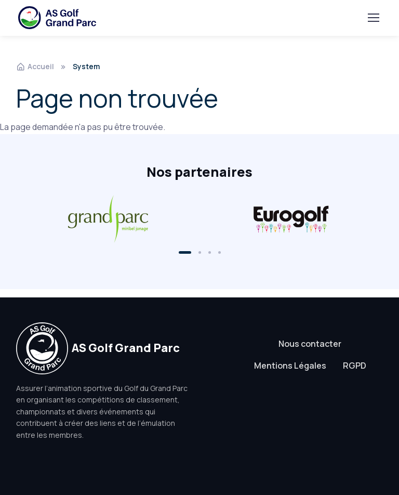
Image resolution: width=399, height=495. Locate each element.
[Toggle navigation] (373, 17)
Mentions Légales (290, 365)
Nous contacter (309, 343)
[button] (185, 252)
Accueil (35, 66)
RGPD (354, 365)
